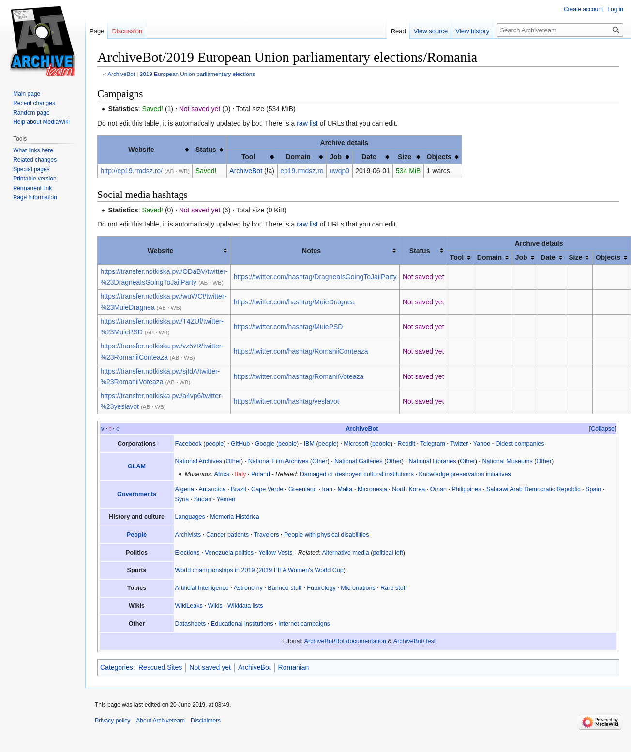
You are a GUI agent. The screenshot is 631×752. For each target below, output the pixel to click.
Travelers (266, 534)
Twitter (459, 443)
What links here (33, 150)
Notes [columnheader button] (311, 251)
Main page (26, 93)
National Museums (507, 461)
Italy (240, 474)
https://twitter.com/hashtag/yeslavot (286, 401)
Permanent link (32, 188)
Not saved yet (210, 667)
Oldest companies (520, 443)
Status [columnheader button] (205, 149)
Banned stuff (285, 588)
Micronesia (372, 489)
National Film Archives (278, 461)
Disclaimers (206, 720)
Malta (345, 489)
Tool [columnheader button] (248, 157)
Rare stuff (393, 588)
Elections (187, 552)
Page (97, 31)
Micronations (358, 588)
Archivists (188, 534)
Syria (182, 499)
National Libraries (432, 461)
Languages (190, 516)
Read (398, 31)
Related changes (35, 159)
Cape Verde (267, 489)
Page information (35, 197)
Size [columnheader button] (404, 157)
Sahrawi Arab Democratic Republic (533, 489)
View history (472, 31)
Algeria (184, 489)
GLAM (137, 466)
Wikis (215, 605)
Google (265, 443)
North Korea (408, 489)
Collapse (603, 428)
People (137, 534)
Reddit (406, 443)
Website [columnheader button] (141, 149)
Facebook (188, 443)
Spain (593, 489)
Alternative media (345, 552)
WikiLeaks (189, 605)
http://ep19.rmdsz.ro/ (132, 171)
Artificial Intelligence (202, 588)
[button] (602, 429)
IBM (309, 443)
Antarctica (212, 489)
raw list (307, 123)
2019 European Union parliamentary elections (197, 74)
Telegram (432, 443)
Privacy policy (112, 720)
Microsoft (356, 443)
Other (233, 461)
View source (431, 31)
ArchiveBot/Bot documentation (345, 641)
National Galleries (358, 461)
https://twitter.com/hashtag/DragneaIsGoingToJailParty (315, 277)
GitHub (240, 443)
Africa (222, 474)
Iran (327, 489)
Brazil (238, 489)
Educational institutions (242, 623)
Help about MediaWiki (41, 122)
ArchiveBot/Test (414, 641)
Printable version (34, 178)
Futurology (321, 588)
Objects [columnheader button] (439, 157)
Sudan (202, 499)
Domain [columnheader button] (297, 157)
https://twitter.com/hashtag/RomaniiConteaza (301, 351)
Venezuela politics (229, 552)
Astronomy (248, 588)
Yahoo (481, 443)
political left (388, 552)
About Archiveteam (160, 720)
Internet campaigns (304, 623)
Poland (260, 474)
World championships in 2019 (215, 570)
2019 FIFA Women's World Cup (301, 570)
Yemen (225, 499)
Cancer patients (227, 534)
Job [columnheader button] (336, 157)
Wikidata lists (245, 605)
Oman (438, 489)
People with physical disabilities (326, 534)
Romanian (293, 667)
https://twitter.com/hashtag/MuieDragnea (294, 302)
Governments (136, 494)
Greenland (302, 489)
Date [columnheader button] (368, 157)
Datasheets (190, 623)
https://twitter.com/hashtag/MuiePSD (288, 327)
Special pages (31, 169)
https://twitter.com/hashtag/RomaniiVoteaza (298, 376)
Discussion (127, 31)
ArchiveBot (121, 74)
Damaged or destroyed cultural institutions (357, 474)
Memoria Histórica (234, 516)
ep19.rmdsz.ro (301, 171)
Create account (583, 9)
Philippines (466, 489)
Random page (31, 112)
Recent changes (34, 103)
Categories (116, 667)
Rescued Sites (160, 667)
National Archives (198, 461)
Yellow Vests (275, 552)
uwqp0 (339, 171)
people (215, 443)
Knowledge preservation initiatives (465, 474)
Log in (615, 9)
